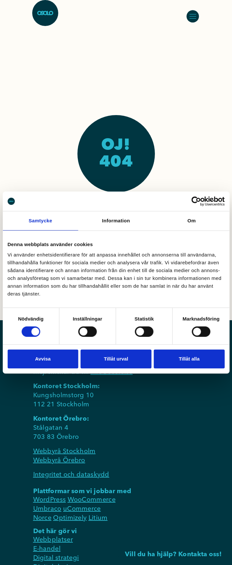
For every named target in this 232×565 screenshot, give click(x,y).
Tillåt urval (116, 358)
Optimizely (70, 517)
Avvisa (43, 358)
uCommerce (82, 508)
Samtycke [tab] (40, 220)
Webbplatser (53, 539)
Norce (42, 517)
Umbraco (47, 508)
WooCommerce (92, 499)
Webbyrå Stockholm (64, 451)
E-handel (47, 548)
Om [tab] (191, 220)
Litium (98, 517)
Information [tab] (116, 220)
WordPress (49, 499)
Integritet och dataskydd (71, 474)
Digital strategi (56, 557)
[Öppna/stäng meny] (192, 16)
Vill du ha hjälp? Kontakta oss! (173, 554)
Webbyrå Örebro (59, 460)
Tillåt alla (189, 358)
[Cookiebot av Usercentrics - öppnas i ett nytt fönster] (196, 201)
